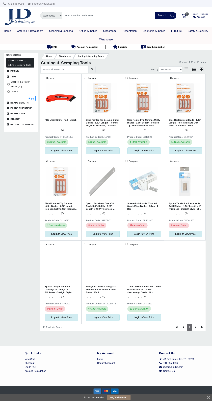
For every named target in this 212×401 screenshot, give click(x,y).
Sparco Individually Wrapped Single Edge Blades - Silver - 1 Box (142, 206)
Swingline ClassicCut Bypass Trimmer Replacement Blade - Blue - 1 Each (101, 289)
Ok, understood (118, 397)
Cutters (14, 91)
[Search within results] (64, 69)
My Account (200, 15)
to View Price (61, 150)
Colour (15, 119)
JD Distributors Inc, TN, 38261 (176, 359)
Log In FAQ (30, 367)
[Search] (108, 15)
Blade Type (17, 113)
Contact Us (167, 371)
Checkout (29, 363)
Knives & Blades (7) (16, 60)
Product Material (22, 124)
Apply (31, 98)
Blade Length (19, 102)
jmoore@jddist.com (41, 3)
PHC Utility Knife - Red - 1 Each (61, 120)
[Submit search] (92, 69)
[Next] (195, 327)
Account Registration (35, 371)
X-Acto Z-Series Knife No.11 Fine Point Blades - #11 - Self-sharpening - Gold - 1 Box (144, 289)
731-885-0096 (13, 3)
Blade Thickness (21, 108)
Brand (14, 71)
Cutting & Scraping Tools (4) (20, 65)
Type (13, 76)
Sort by (154, 69)
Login (100, 359)
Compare (50, 78)
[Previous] (183, 327)
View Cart (30, 359)
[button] (183, 15)
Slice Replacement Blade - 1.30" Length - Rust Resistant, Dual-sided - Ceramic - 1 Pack (185, 123)
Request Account (106, 363)
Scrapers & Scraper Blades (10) (20, 84)
